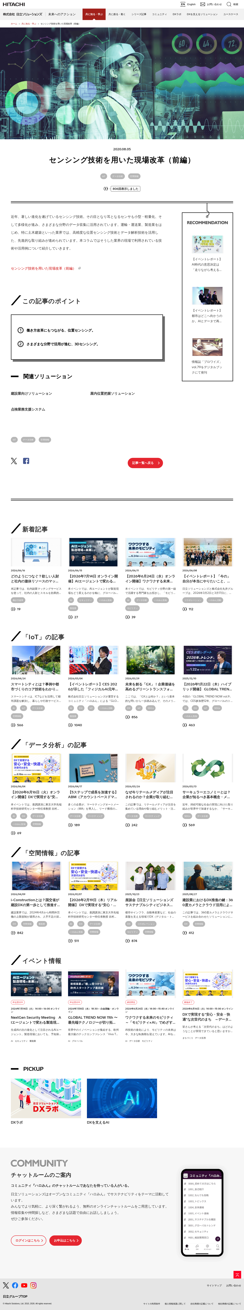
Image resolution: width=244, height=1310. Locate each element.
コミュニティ (159, 14)
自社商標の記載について (202, 1304)
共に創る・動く (117, 14)
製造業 (73, 608)
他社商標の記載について (229, 1304)
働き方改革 (18, 600)
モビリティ (132, 608)
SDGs (151, 708)
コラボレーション (192, 600)
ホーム (14, 23)
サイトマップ (214, 1285)
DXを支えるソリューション (202, 14)
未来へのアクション (62, 14)
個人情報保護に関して (175, 1304)
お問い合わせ (233, 1285)
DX (80, 708)
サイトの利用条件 (151, 1304)
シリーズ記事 (139, 14)
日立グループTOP (15, 1296)
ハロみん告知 (105, 600)
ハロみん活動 (215, 600)
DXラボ (177, 14)
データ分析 (117, 176)
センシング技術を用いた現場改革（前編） (43, 268)
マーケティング (95, 816)
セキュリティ (85, 600)
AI (71, 600)
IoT (103, 176)
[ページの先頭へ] (237, 1275)
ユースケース (230, 14)
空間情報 (134, 176)
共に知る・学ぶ (29, 23)
